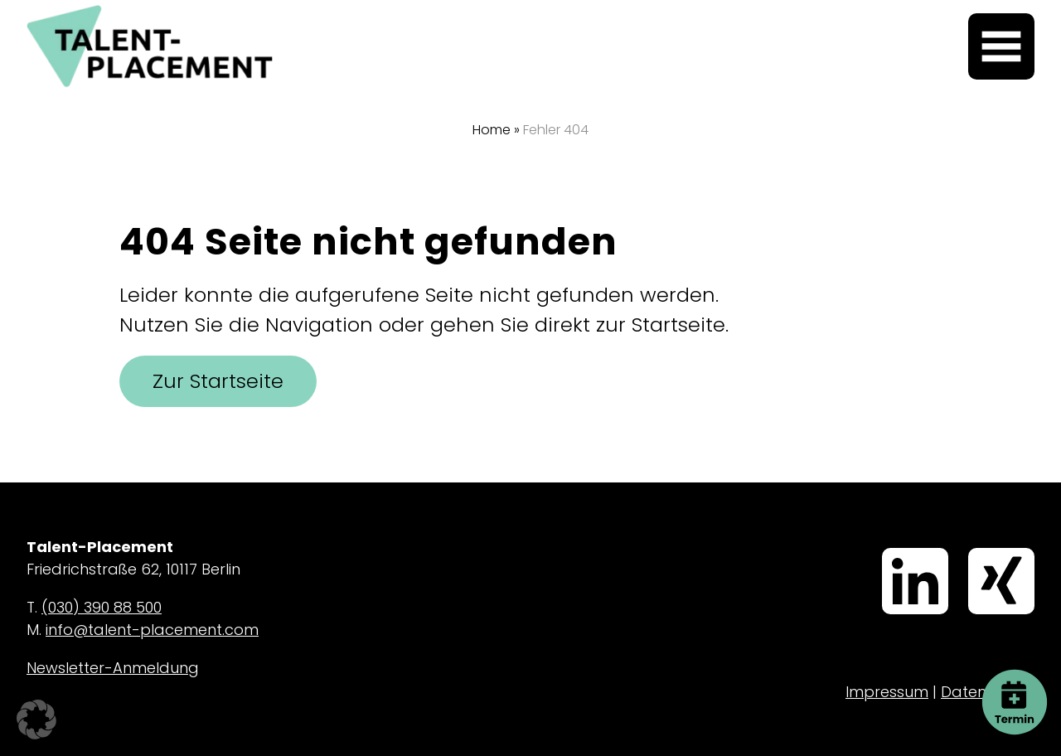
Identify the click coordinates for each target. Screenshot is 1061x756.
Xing (971, 549)
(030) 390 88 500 (101, 607)
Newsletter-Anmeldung (113, 667)
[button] (36, 719)
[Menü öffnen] (1001, 46)
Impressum (886, 691)
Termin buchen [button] (1014, 682)
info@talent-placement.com (152, 629)
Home (491, 129)
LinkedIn (888, 549)
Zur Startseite (218, 381)
